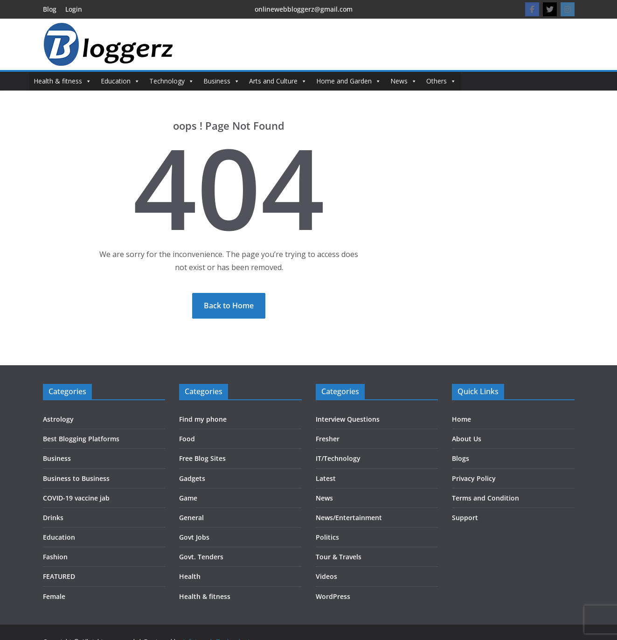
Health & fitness (62, 81)
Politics (327, 537)
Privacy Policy (474, 478)
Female (54, 596)
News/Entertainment (349, 517)
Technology (171, 81)
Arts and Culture (278, 81)
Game (188, 498)
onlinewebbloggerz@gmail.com (304, 9)
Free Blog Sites (202, 458)
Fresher (328, 438)
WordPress (333, 596)
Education (120, 81)
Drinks (53, 517)
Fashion (55, 556)
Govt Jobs (194, 537)
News (403, 81)
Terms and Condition (485, 498)
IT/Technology (338, 458)
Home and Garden (348, 81)
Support (465, 517)
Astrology (58, 419)
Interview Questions (348, 419)
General (191, 517)
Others (441, 81)
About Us (466, 438)
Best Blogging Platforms (81, 438)
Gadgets (192, 478)
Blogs (460, 458)
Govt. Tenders (201, 556)
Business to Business (76, 478)
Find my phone (203, 419)
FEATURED (59, 576)
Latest (326, 478)
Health (190, 576)
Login (73, 9)
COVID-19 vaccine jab (76, 498)
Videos (326, 576)
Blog (49, 9)
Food (187, 438)
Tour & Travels (338, 556)
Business (221, 81)
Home (461, 419)
